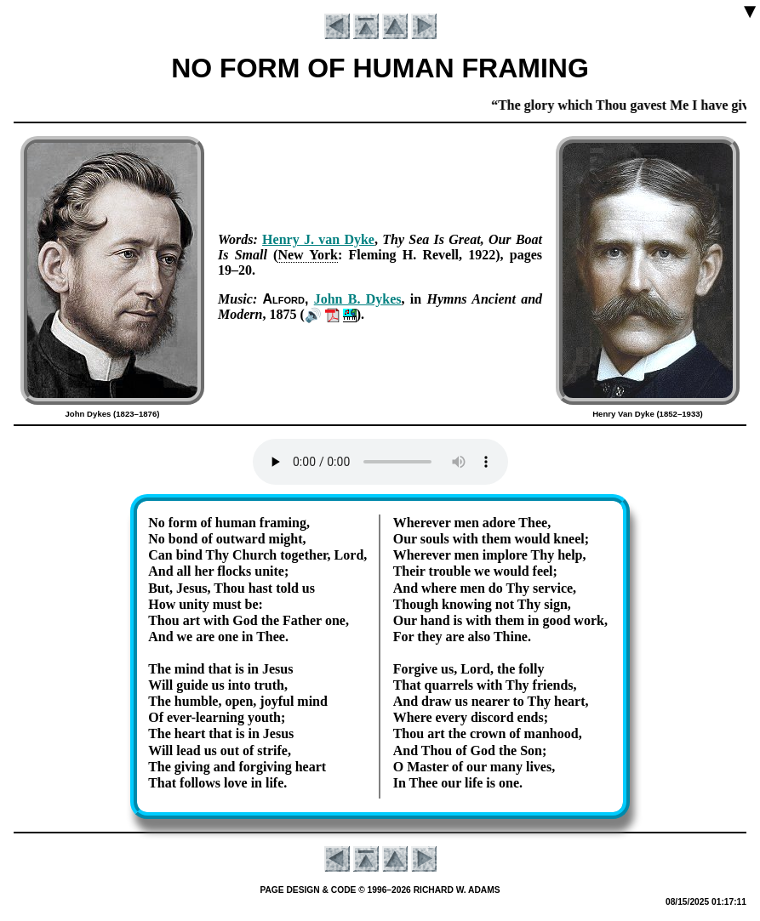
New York (307, 254)
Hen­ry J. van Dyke (318, 239)
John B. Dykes (358, 299)
